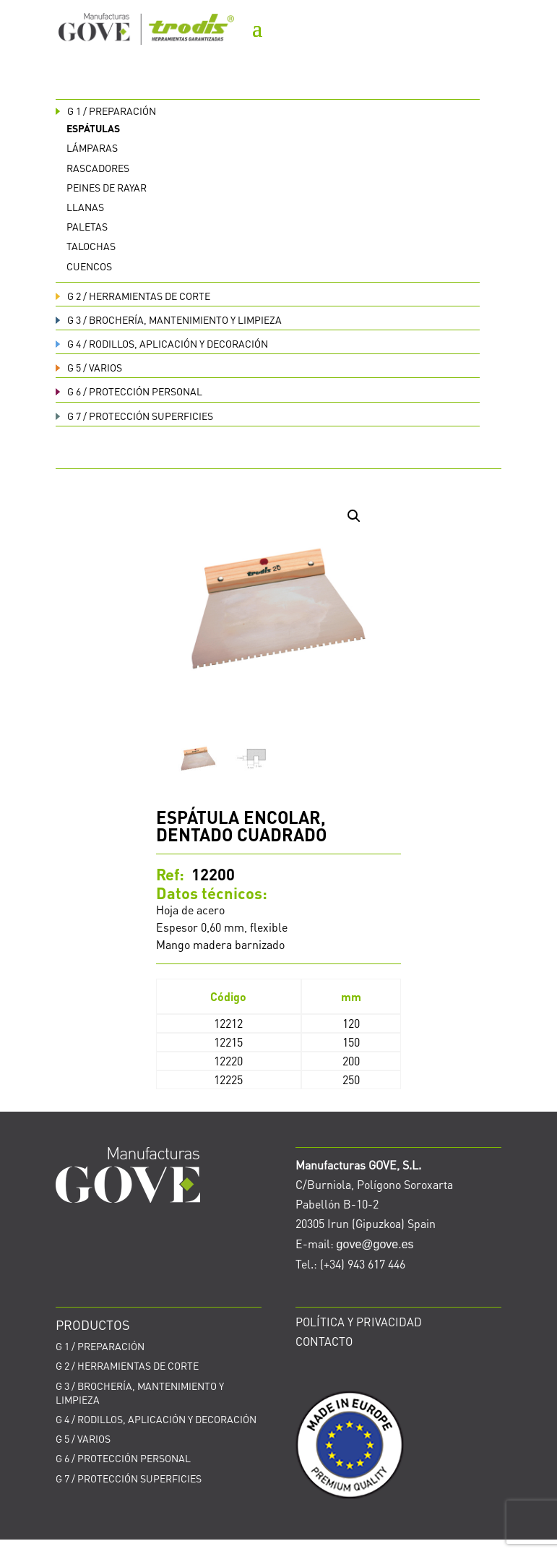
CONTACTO (324, 1341)
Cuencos (89, 265)
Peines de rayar (106, 187)
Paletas (87, 226)
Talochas (91, 245)
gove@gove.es (375, 1244)
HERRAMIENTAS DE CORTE (133, 295)
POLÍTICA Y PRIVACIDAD (358, 1321)
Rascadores (97, 167)
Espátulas (93, 127)
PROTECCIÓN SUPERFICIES (134, 415)
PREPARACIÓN (106, 110)
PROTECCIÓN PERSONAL (129, 391)
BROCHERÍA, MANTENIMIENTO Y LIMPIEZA (169, 319)
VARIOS (89, 367)
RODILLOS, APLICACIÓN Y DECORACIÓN (162, 343)
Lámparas (92, 147)
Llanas (85, 206)
